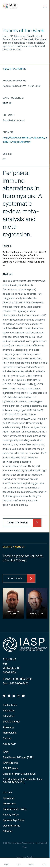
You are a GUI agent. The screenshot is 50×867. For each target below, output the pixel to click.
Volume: (7, 153)
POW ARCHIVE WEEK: (14, 80)
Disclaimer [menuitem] (9, 798)
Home (6, 862)
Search (31, 862)
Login (44, 862)
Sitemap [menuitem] (7, 831)
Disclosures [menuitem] (9, 803)
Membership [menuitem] (10, 732)
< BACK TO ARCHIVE (14, 68)
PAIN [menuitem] (5, 752)
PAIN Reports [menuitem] (10, 763)
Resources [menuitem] (9, 710)
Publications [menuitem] (10, 705)
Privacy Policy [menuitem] (11, 814)
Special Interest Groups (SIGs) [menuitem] (19, 774)
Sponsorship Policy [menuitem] (13, 820)
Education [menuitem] (8, 716)
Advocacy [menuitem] (8, 727)
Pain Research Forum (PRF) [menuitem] (18, 757)
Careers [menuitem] (7, 738)
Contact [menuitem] (7, 792)
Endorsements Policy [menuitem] (15, 809)
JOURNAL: (8, 115)
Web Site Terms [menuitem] (11, 825)
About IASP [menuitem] (9, 744)
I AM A (19, 862)
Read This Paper (18, 523)
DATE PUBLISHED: (13, 97)
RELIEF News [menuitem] (10, 768)
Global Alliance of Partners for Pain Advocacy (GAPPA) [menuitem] (22, 780)
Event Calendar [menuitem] (11, 721)
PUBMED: (8, 132)
